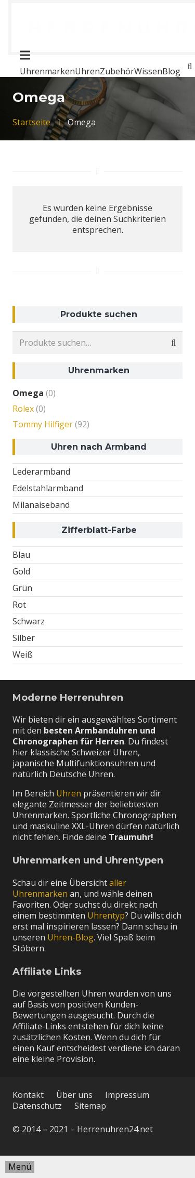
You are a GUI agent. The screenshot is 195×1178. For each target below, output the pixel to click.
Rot (19, 604)
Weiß (22, 654)
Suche (171, 343)
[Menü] (19, 1167)
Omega (28, 393)
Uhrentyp (106, 915)
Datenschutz (37, 1105)
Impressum (127, 1095)
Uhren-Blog (70, 937)
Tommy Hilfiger (42, 424)
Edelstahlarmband (47, 488)
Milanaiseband (41, 505)
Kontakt (28, 1095)
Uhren (68, 793)
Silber (23, 638)
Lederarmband (41, 471)
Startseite (31, 122)
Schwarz (28, 621)
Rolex (23, 408)
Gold (21, 571)
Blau (21, 554)
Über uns (74, 1095)
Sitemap (90, 1105)
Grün (22, 588)
